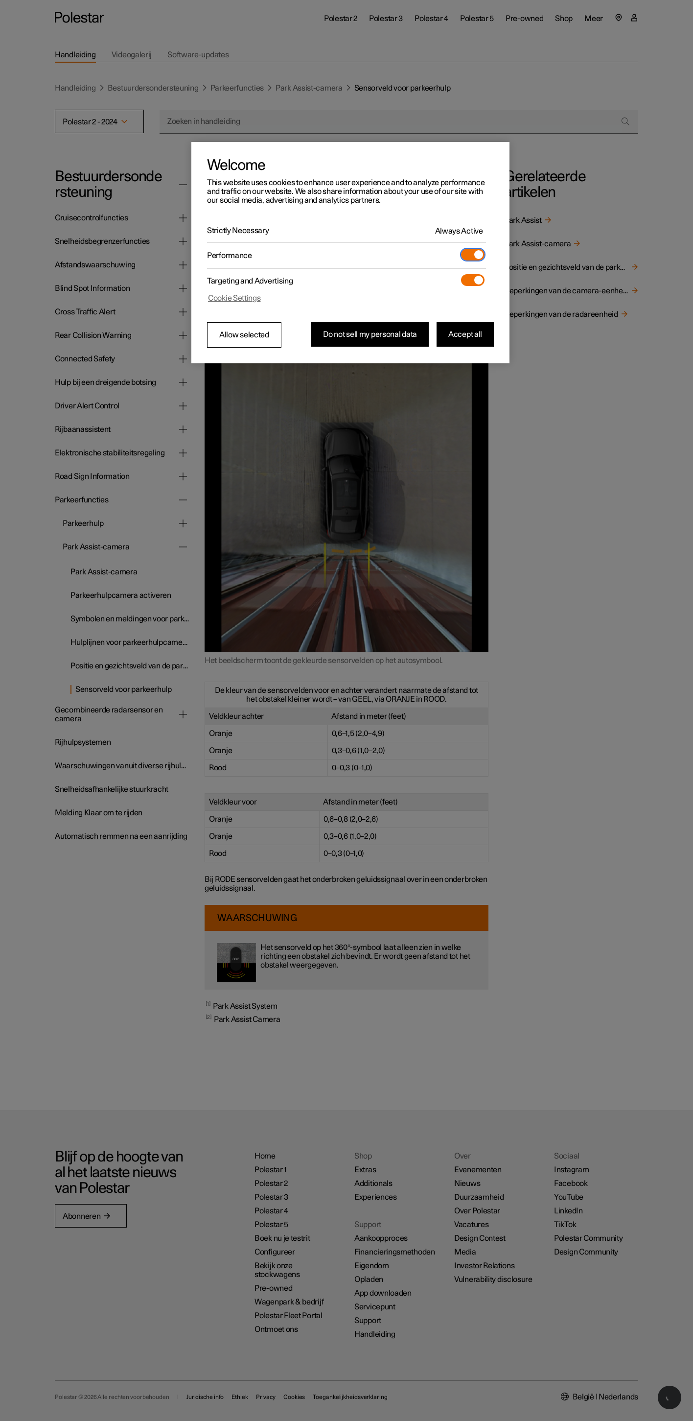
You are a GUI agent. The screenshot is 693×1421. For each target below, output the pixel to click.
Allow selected (244, 335)
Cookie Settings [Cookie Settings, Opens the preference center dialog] (234, 298)
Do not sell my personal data (370, 334)
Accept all (465, 334)
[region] (350, 252)
